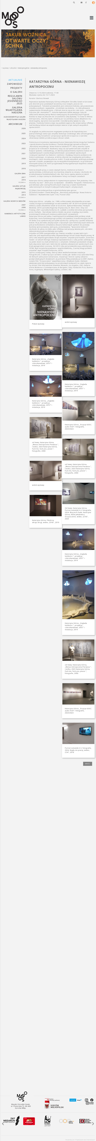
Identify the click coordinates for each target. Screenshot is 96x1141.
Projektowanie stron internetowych (85, 1139)
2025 (24, 133)
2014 (24, 195)
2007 (24, 205)
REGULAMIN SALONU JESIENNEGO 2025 (14, 99)
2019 (24, 163)
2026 (24, 128)
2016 (24, 180)
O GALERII (16, 91)
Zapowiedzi (14, 83)
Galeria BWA (20, 173)
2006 (24, 207)
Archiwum (15, 123)
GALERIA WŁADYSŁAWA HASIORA (14, 110)
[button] (74, 2)
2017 (24, 177)
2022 (24, 148)
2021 (24, 153)
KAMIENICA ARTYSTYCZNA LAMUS (15, 215)
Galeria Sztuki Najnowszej (19, 187)
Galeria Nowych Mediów (15, 201)
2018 (24, 168)
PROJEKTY (16, 87)
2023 (24, 143)
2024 (24, 138)
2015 (24, 192)
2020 (24, 158)
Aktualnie (13, 68)
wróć (87, 764)
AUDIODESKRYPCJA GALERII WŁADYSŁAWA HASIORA (15, 118)
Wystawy (6, 68)
